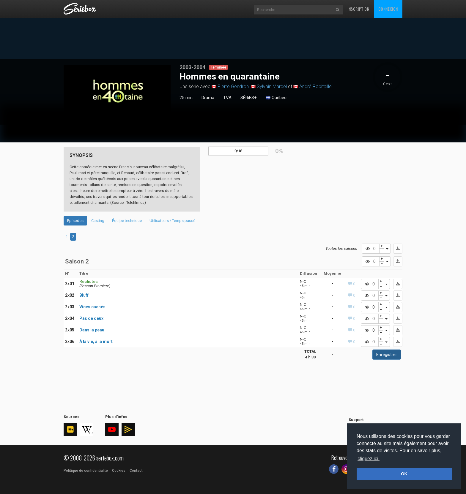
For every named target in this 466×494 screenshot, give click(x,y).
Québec (276, 98)
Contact (136, 470)
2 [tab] (73, 236)
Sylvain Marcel (272, 86)
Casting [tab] (97, 220)
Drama (207, 97)
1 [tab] (67, 236)
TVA (227, 97)
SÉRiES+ (248, 97)
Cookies (118, 470)
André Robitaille (315, 86)
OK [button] (404, 473)
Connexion (388, 9)
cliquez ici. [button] (369, 458)
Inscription (358, 9)
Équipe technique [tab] (127, 220)
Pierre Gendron (233, 86)
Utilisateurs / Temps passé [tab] (172, 220)
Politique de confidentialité (86, 470)
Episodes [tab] (75, 220)
